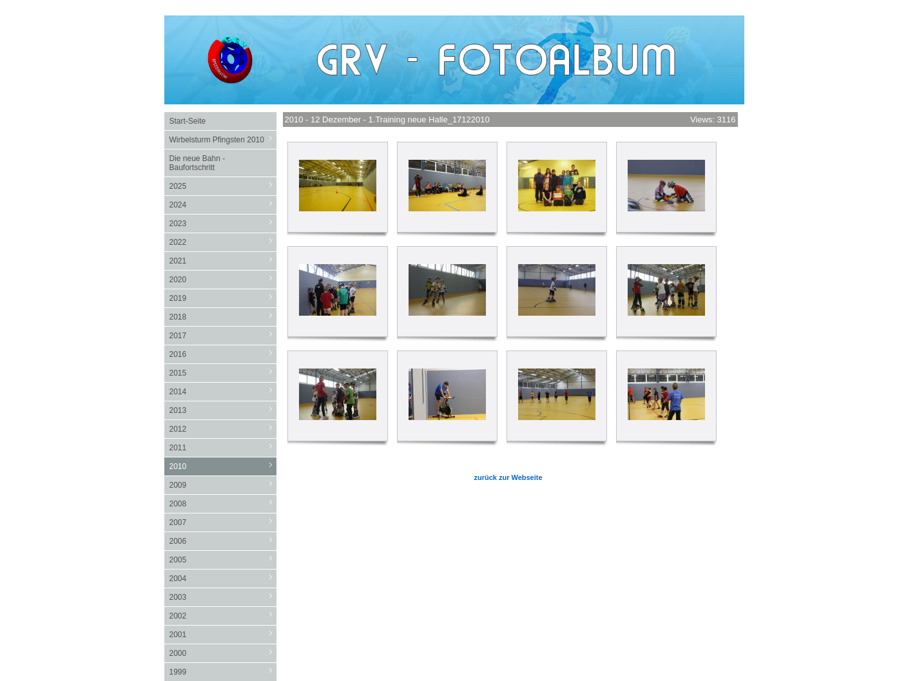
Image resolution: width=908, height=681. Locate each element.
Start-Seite (187, 121)
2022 (222, 242)
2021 (222, 260)
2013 (222, 410)
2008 (222, 503)
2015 (222, 373)
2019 (222, 298)
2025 (222, 186)
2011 (222, 447)
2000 (222, 653)
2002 (222, 615)
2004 (222, 578)
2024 (222, 204)
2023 (222, 223)
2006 (222, 541)
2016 (222, 354)
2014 (222, 391)
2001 (222, 634)
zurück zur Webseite (508, 477)
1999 (222, 671)
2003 (222, 597)
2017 (222, 335)
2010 (222, 466)
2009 (222, 485)
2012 (222, 429)
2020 (222, 279)
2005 (222, 559)
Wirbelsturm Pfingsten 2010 (222, 139)
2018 (222, 316)
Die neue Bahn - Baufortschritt (197, 163)
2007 (222, 522)
